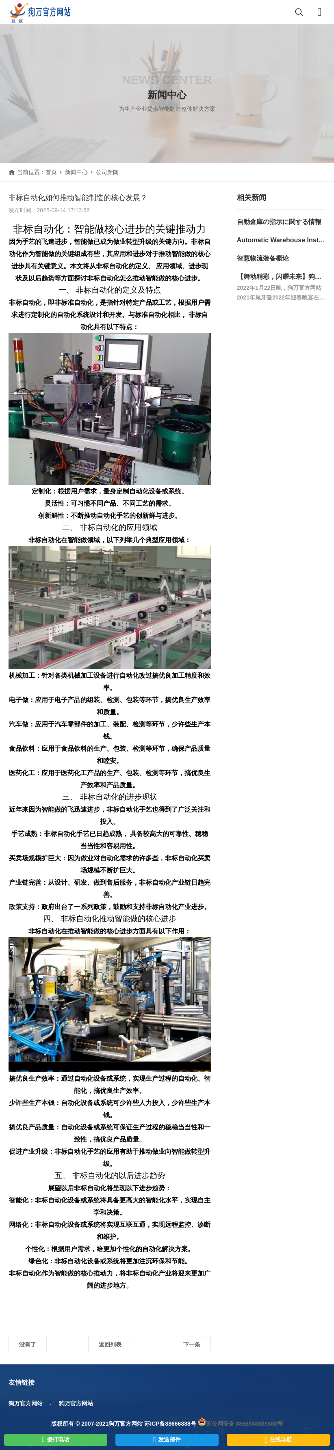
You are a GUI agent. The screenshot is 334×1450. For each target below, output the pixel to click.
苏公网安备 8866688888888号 (240, 1423)
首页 (51, 172)
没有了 (27, 1344)
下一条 (191, 1344)
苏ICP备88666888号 (170, 1423)
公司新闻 (107, 172)
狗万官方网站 (26, 1403)
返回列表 (110, 1344)
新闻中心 (76, 172)
